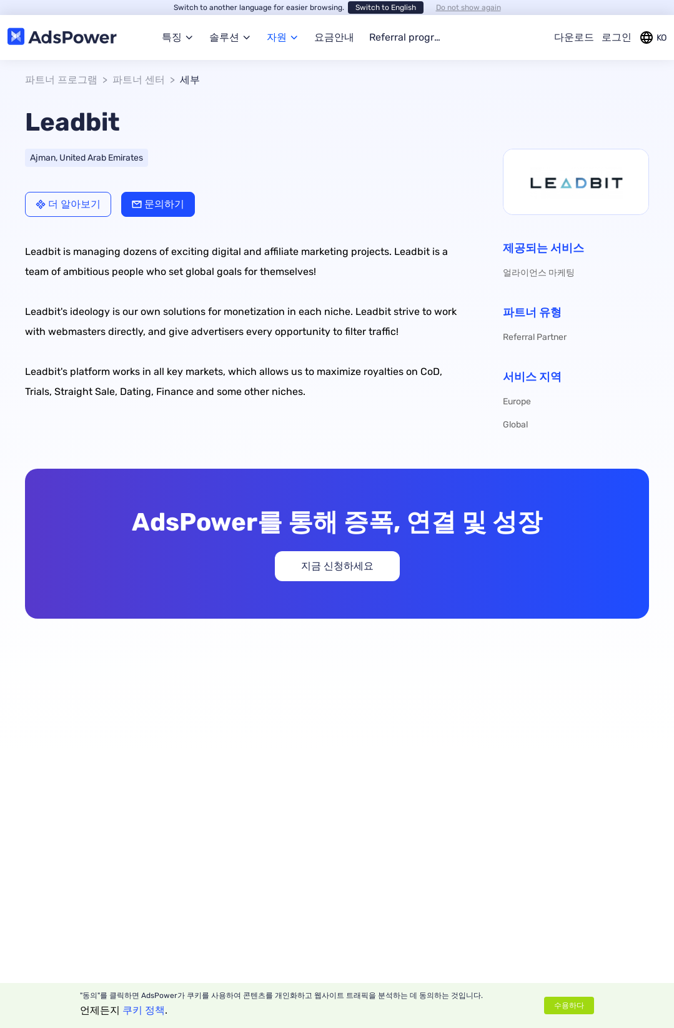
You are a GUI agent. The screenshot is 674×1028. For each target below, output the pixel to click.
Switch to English (385, 7)
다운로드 (574, 37)
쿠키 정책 (143, 1010)
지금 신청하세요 (337, 566)
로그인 (617, 37)
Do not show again (468, 7)
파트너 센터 (138, 80)
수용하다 (569, 1005)
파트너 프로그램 (61, 80)
